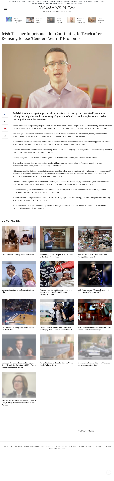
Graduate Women (69, 446)
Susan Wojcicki (76, 1)
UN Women (18, 446)
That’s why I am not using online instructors (18, 255)
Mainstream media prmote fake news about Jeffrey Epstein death (81, 20)
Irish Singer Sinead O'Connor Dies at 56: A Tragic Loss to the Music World (93, 291)
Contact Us (7, 446)
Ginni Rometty (99, 1)
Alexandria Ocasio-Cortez (60, 1)
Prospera (107, 446)
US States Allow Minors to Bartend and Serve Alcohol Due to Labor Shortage (94, 329)
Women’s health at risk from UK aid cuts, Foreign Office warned (92, 256)
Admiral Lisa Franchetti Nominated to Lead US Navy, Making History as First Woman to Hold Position (19, 402)
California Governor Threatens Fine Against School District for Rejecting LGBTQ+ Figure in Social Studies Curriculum (19, 365)
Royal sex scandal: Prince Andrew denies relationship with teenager (39, 20)
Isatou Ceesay (76, 3)
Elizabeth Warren (42, 1)
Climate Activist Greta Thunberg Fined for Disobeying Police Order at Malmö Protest (56, 329)
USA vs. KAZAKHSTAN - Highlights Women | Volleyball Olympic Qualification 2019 (18, 20)
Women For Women (86, 446)
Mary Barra (88, 1)
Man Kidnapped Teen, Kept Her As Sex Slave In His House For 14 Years (56, 256)
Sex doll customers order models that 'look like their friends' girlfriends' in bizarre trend (101, 20)
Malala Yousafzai (38, 3)
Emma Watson (51, 3)
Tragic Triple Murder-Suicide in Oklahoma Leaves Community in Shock (94, 364)
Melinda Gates (14, 1)
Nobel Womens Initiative (34, 446)
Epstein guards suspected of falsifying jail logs (60, 20)
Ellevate (49, 446)
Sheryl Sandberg (27, 1)
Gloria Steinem (64, 3)
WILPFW (99, 446)
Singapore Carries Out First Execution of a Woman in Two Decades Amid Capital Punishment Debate (55, 292)
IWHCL (58, 446)
